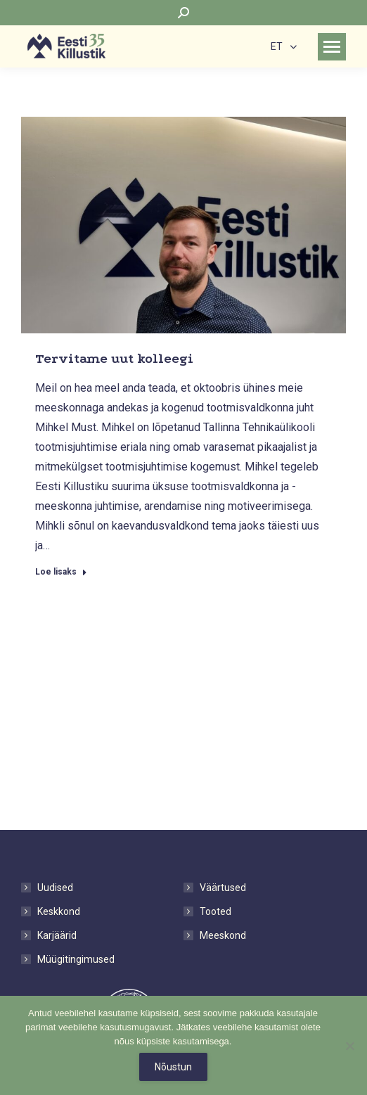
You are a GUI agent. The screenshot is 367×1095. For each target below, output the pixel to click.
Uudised (55, 887)
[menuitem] (284, 46)
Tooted (215, 911)
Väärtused (223, 887)
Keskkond (58, 911)
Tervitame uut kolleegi (114, 358)
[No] (349, 1046)
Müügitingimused (76, 959)
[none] (284, 46)
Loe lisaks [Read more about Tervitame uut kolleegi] (61, 572)
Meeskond (223, 935)
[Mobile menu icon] (332, 46)
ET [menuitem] (277, 47)
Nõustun (173, 1066)
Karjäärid (57, 935)
